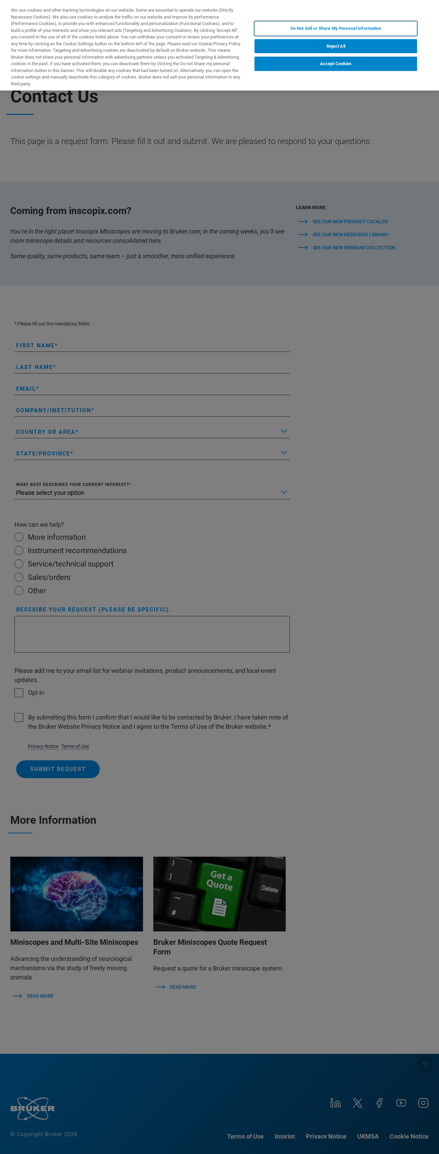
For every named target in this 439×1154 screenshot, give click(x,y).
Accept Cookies (336, 63)
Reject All (336, 46)
